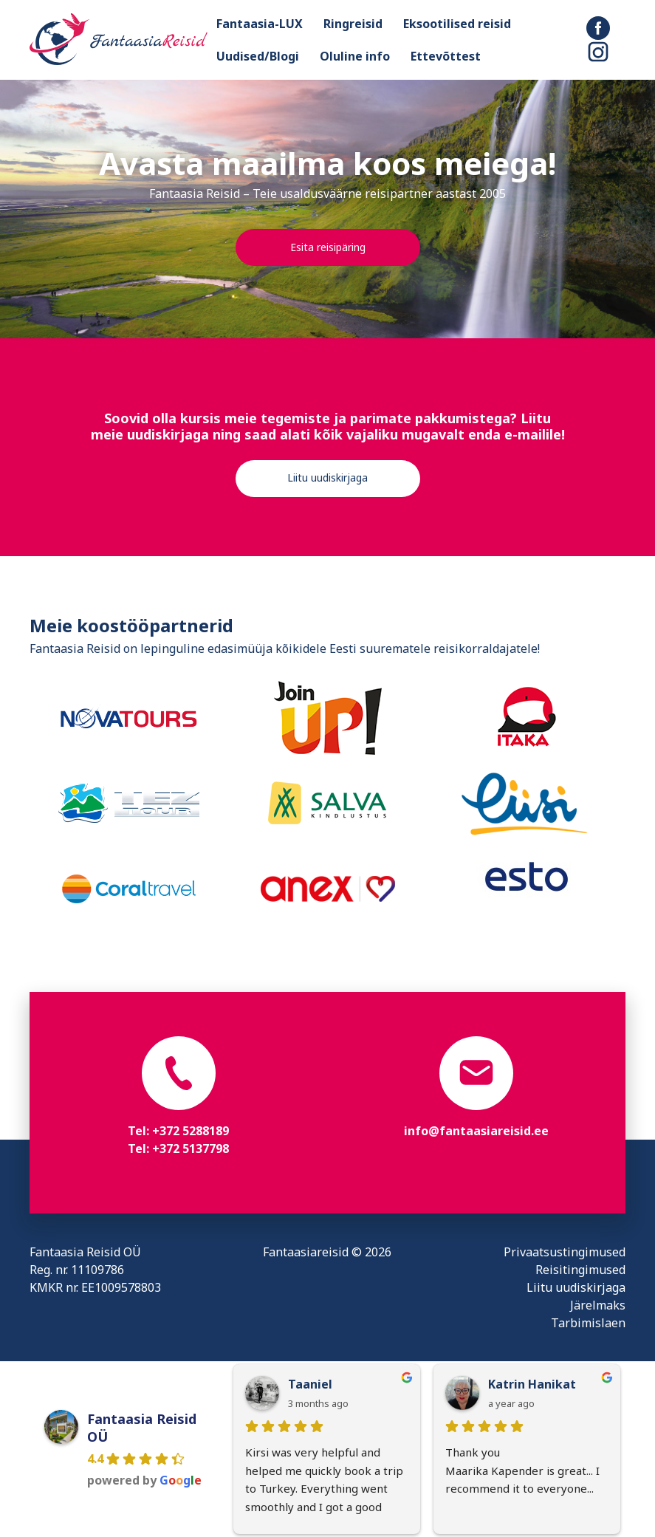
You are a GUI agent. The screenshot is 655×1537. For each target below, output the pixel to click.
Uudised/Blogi (257, 56)
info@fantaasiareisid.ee (476, 1131)
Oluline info (355, 56)
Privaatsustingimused (564, 1252)
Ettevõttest (446, 56)
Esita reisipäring (328, 247)
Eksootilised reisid (457, 24)
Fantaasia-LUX (259, 24)
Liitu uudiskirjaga (327, 477)
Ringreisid (353, 24)
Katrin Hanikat (532, 1384)
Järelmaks (597, 1305)
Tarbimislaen (588, 1323)
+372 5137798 (190, 1148)
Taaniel (310, 1384)
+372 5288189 (190, 1131)
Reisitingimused (580, 1270)
